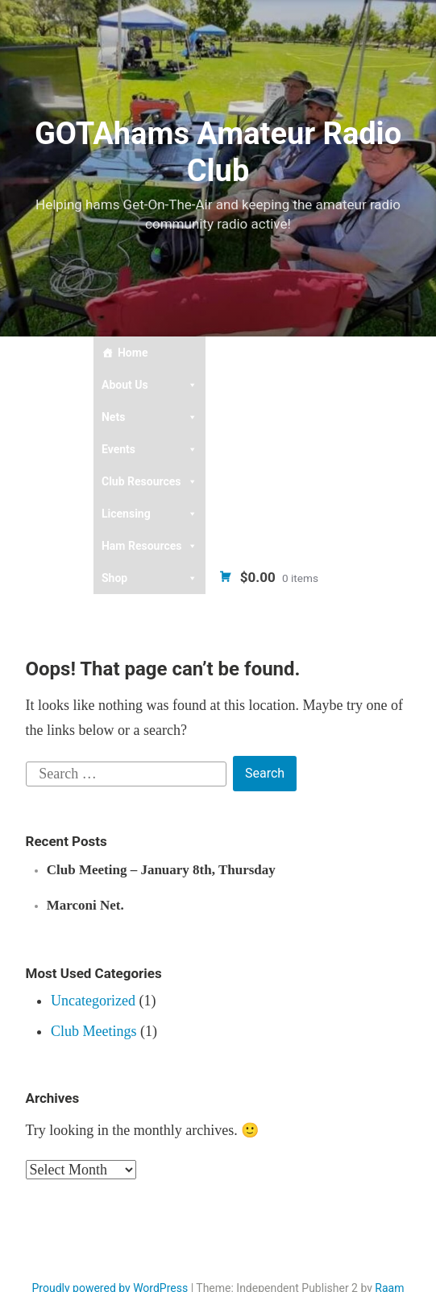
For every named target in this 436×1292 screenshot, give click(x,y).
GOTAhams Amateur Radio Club (218, 152)
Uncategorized (93, 1001)
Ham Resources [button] (150, 546)
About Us (150, 385)
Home (132, 352)
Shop (150, 578)
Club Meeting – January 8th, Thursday (161, 869)
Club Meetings (94, 1031)
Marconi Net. (85, 905)
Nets (150, 417)
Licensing (150, 513)
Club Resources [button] (150, 481)
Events (150, 449)
